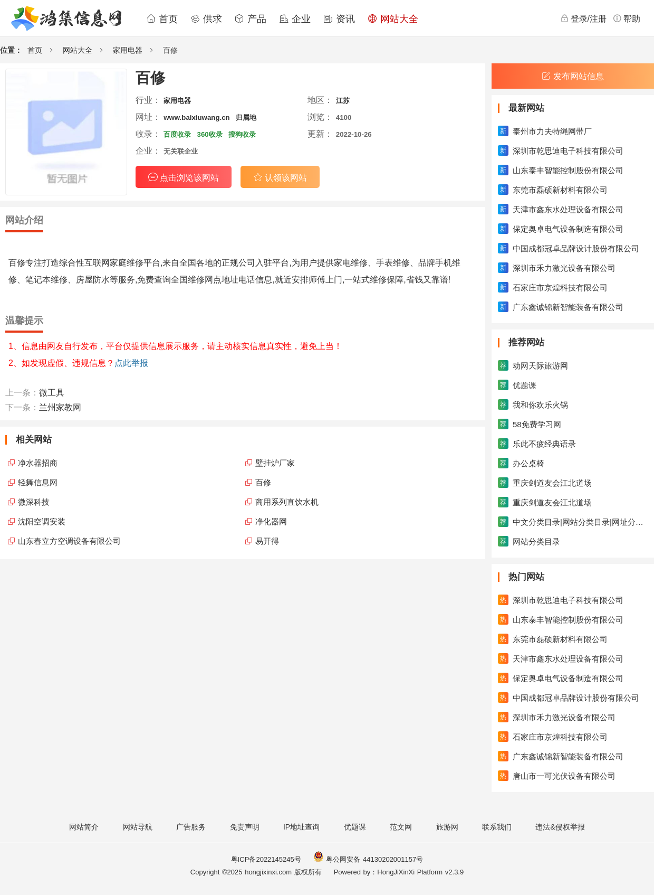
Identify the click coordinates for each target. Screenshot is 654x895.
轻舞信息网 (37, 482)
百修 (263, 482)
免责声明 (244, 827)
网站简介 (84, 827)
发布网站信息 (573, 76)
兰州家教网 (60, 407)
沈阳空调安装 (41, 521)
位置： (11, 50)
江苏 (343, 101)
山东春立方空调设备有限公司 (69, 540)
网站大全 (393, 19)
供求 (206, 19)
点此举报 (131, 363)
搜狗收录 (242, 134)
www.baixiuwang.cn (197, 117)
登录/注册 (583, 18)
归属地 (246, 117)
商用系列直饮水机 (287, 501)
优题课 (355, 827)
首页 (162, 19)
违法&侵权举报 (559, 827)
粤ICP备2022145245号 (266, 859)
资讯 (339, 19)
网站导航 (137, 827)
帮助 (626, 18)
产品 (250, 19)
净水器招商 (37, 462)
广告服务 (191, 827)
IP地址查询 (301, 827)
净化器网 (271, 521)
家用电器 (127, 50)
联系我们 (497, 827)
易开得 (267, 540)
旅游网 (447, 827)
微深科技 (34, 501)
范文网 (401, 827)
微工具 (51, 392)
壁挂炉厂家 (275, 462)
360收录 (210, 134)
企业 (295, 19)
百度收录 (177, 134)
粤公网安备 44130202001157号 (368, 859)
